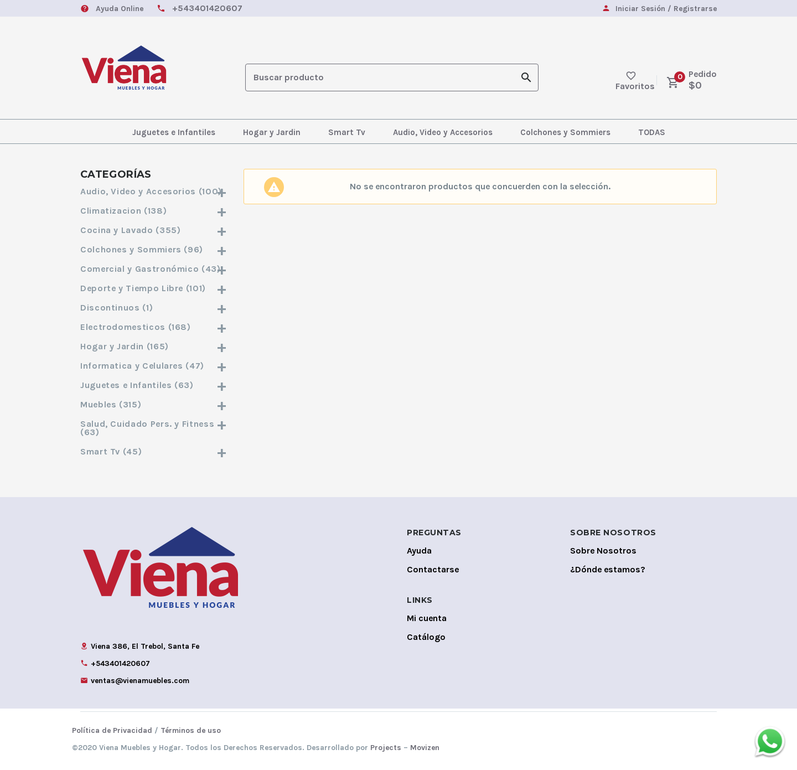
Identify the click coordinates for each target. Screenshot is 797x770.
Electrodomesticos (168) (153, 327)
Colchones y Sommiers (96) (153, 249)
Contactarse (433, 569)
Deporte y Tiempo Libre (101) (153, 288)
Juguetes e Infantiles (173, 132)
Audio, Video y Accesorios (443, 132)
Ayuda (419, 550)
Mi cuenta (427, 618)
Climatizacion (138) (153, 210)
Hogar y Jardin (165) (153, 346)
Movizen (424, 747)
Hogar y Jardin (272, 132)
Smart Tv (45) (153, 451)
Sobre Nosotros (603, 550)
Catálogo (426, 637)
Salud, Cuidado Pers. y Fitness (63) (153, 428)
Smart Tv (346, 132)
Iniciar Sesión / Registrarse (666, 9)
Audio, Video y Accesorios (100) (153, 191)
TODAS (651, 132)
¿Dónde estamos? (607, 569)
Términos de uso (191, 730)
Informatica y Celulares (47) (153, 365)
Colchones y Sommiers (565, 132)
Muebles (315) (153, 404)
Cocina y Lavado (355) (153, 230)
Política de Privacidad (112, 730)
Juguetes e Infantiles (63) (153, 385)
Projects (385, 747)
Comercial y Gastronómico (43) (153, 269)
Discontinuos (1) (153, 307)
